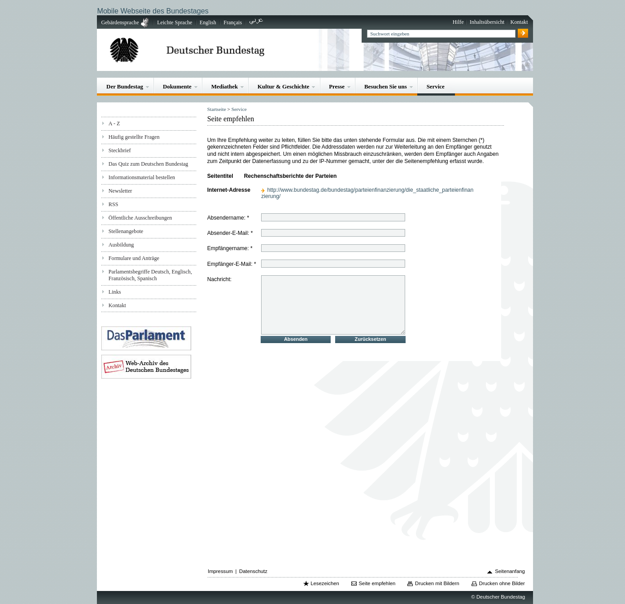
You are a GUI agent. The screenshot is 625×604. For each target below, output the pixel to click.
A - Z (114, 123)
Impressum (220, 571)
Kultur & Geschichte (283, 86)
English (208, 22)
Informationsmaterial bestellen (142, 177)
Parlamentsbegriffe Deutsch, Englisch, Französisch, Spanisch (150, 275)
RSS (113, 204)
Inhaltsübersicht (487, 22)
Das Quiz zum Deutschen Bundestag (148, 164)
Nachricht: (219, 278)
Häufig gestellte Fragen (134, 137)
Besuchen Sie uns (385, 86)
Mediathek (224, 86)
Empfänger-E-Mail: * (231, 264)
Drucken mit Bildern (437, 583)
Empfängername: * (230, 248)
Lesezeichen (324, 583)
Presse (337, 86)
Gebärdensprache (120, 22)
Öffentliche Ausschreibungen (140, 218)
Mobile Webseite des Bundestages (152, 11)
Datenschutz (253, 571)
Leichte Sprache (174, 22)
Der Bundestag (124, 86)
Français (232, 22)
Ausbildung (121, 245)
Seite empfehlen (377, 583)
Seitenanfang (510, 571)
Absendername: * (228, 218)
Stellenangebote (126, 231)
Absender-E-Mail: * (230, 233)
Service (436, 86)
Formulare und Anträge (134, 258)
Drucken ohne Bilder (502, 583)
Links (115, 292)
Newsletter (120, 191)
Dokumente (177, 86)
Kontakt (519, 22)
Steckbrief (120, 150)
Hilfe (458, 22)
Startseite (216, 109)
